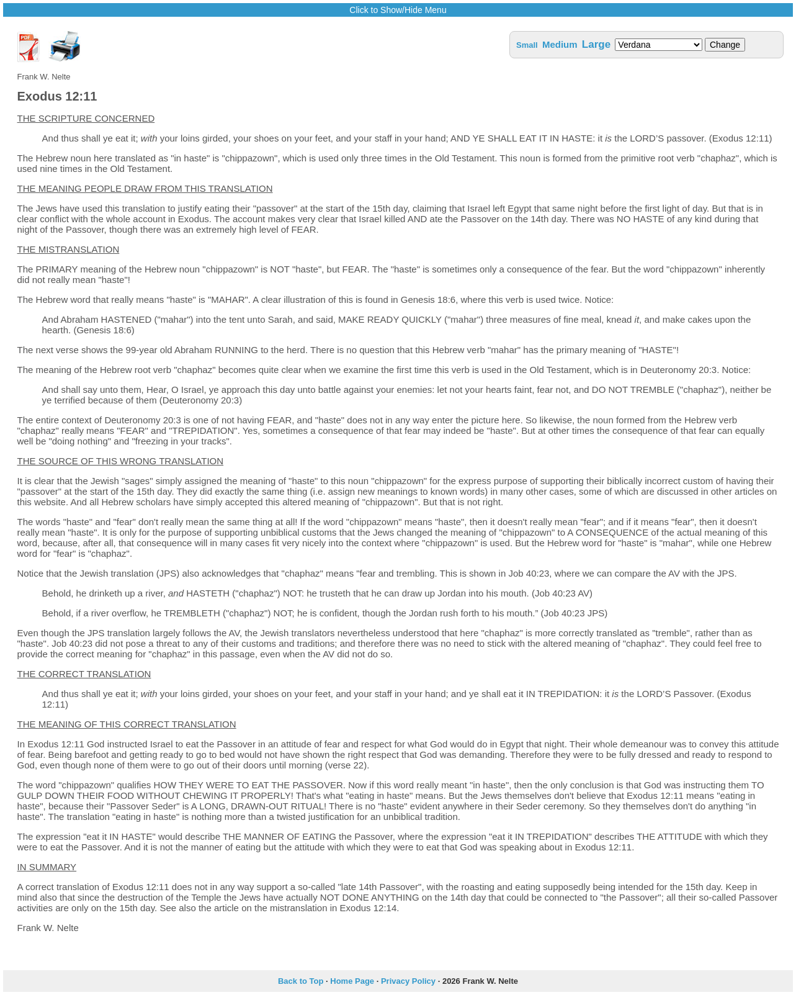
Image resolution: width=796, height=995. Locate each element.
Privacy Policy (408, 981)
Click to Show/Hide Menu (397, 10)
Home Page (352, 981)
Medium (560, 44)
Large (596, 44)
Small (527, 45)
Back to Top (300, 981)
